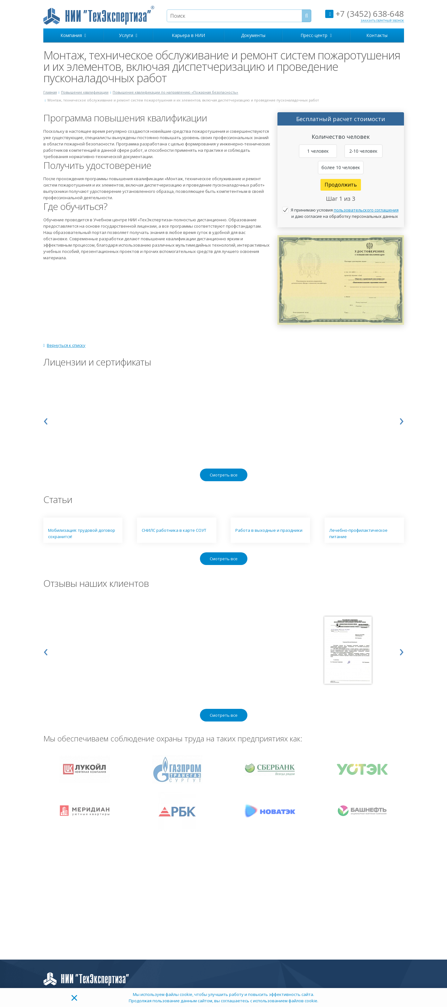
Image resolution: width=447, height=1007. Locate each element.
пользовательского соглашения (366, 210)
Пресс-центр (316, 35)
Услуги (128, 35)
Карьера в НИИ (188, 35)
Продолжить (341, 184)
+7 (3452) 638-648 (364, 13)
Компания (73, 35)
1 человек (318, 151)
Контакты (377, 35)
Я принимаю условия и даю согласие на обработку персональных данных (345, 213)
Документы (253, 35)
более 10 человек (340, 167)
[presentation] (45, 419)
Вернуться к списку (64, 345)
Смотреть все (224, 475)
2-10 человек (363, 151)
